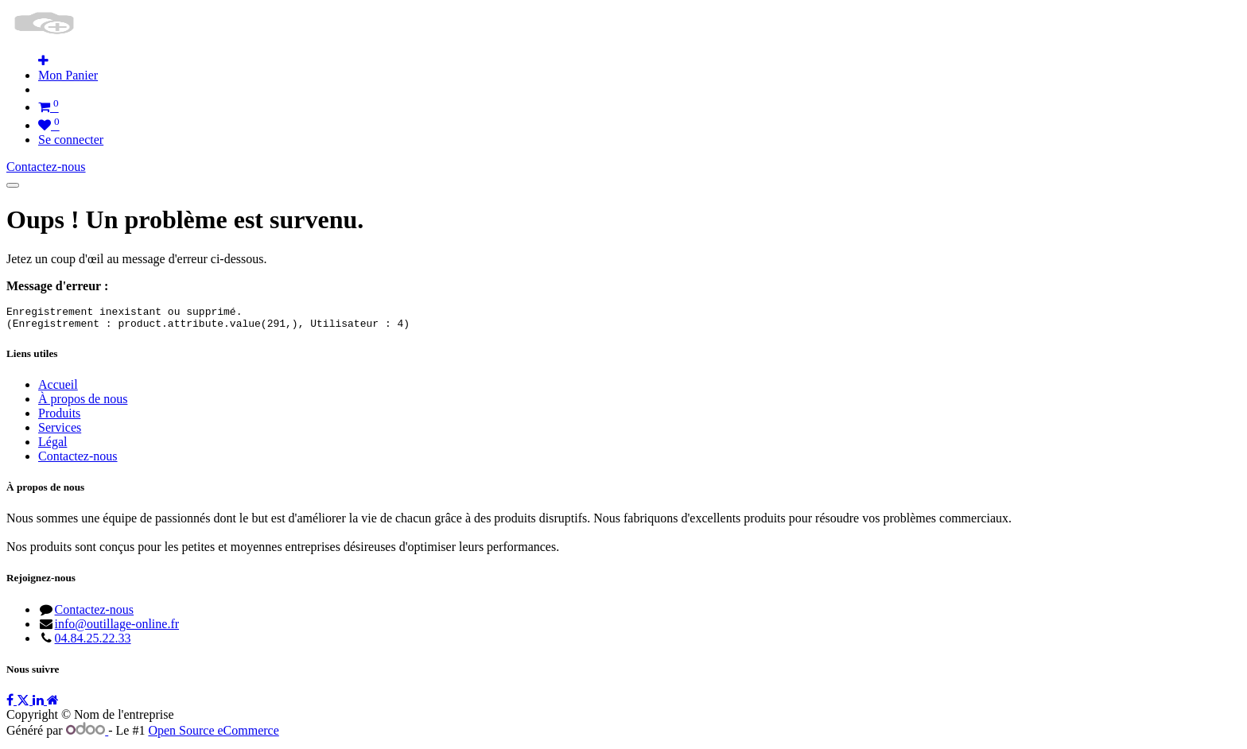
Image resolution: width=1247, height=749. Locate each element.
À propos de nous (82, 403)
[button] (43, 61)
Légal (52, 446)
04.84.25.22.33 (93, 643)
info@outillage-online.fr (117, 628)
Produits (59, 418)
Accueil (58, 389)
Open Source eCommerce (213, 735)
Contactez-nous (46, 166)
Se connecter (70, 139)
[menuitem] (68, 75)
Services (59, 432)
